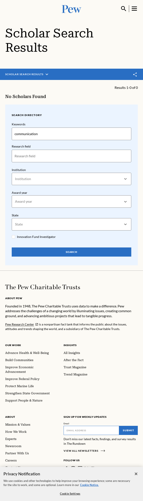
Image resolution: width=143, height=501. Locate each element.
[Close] (136, 476)
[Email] (91, 430)
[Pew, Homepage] (71, 8)
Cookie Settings (70, 496)
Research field (21, 146)
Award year (19, 192)
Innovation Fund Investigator (36, 237)
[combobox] (15, 179)
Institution (19, 170)
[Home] (42, 287)
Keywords (18, 124)
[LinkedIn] (80, 468)
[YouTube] (92, 468)
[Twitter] (86, 468)
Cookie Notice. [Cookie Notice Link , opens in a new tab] (89, 487)
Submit (128, 430)
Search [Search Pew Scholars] (71, 252)
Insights (70, 345)
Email (66, 423)
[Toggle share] (135, 75)
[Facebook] (66, 468)
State (15, 215)
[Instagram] (73, 468)
